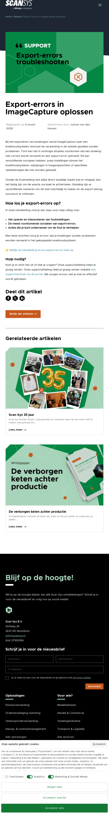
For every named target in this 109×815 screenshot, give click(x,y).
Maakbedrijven (66, 705)
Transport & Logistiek (71, 729)
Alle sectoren (65, 737)
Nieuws (18, 17)
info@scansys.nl (15, 635)
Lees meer (18, 430)
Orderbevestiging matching (22, 713)
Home (8, 17)
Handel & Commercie (70, 713)
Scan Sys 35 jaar (21, 414)
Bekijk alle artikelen (21, 314)
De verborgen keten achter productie (37, 511)
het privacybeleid (82, 678)
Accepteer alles (54, 808)
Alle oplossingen (16, 737)
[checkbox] (12, 777)
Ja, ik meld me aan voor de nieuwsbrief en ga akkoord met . (51, 678)
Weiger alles (54, 787)
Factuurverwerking (17, 705)
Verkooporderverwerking (21, 721)
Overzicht (99, 744)
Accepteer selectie (54, 797)
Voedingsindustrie (68, 721)
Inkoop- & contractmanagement (25, 729)
